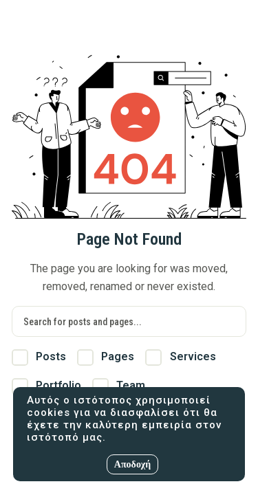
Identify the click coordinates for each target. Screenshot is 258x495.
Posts (39, 357)
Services (180, 357)
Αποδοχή (132, 464)
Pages (105, 357)
